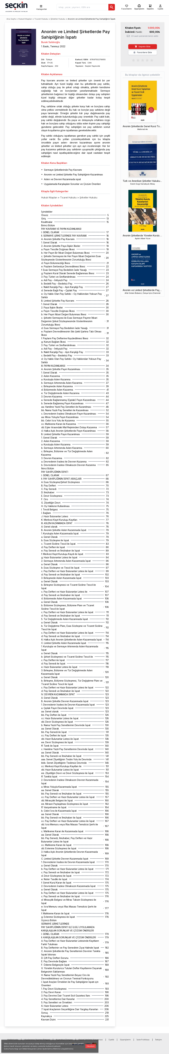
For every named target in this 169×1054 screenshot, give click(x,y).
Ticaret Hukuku (41, 19)
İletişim (158, 1040)
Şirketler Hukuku (58, 19)
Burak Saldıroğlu (50, 42)
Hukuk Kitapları (25, 19)
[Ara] (111, 7)
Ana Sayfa (11, 19)
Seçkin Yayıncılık (92, 66)
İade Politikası (143, 1040)
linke (24, 1049)
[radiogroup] (142, 60)
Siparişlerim (125, 1040)
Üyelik (111, 1040)
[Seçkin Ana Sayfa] (16, 6)
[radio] (133, 60)
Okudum (91, 1046)
